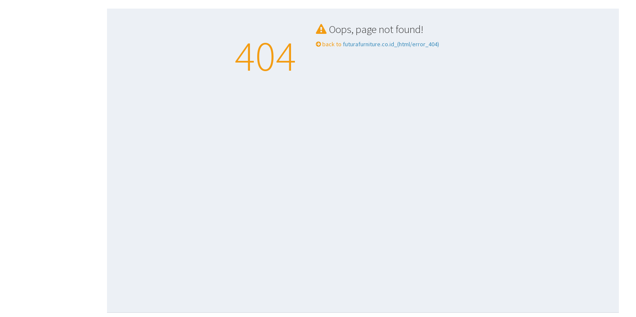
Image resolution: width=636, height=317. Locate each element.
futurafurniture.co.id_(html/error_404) (390, 44)
